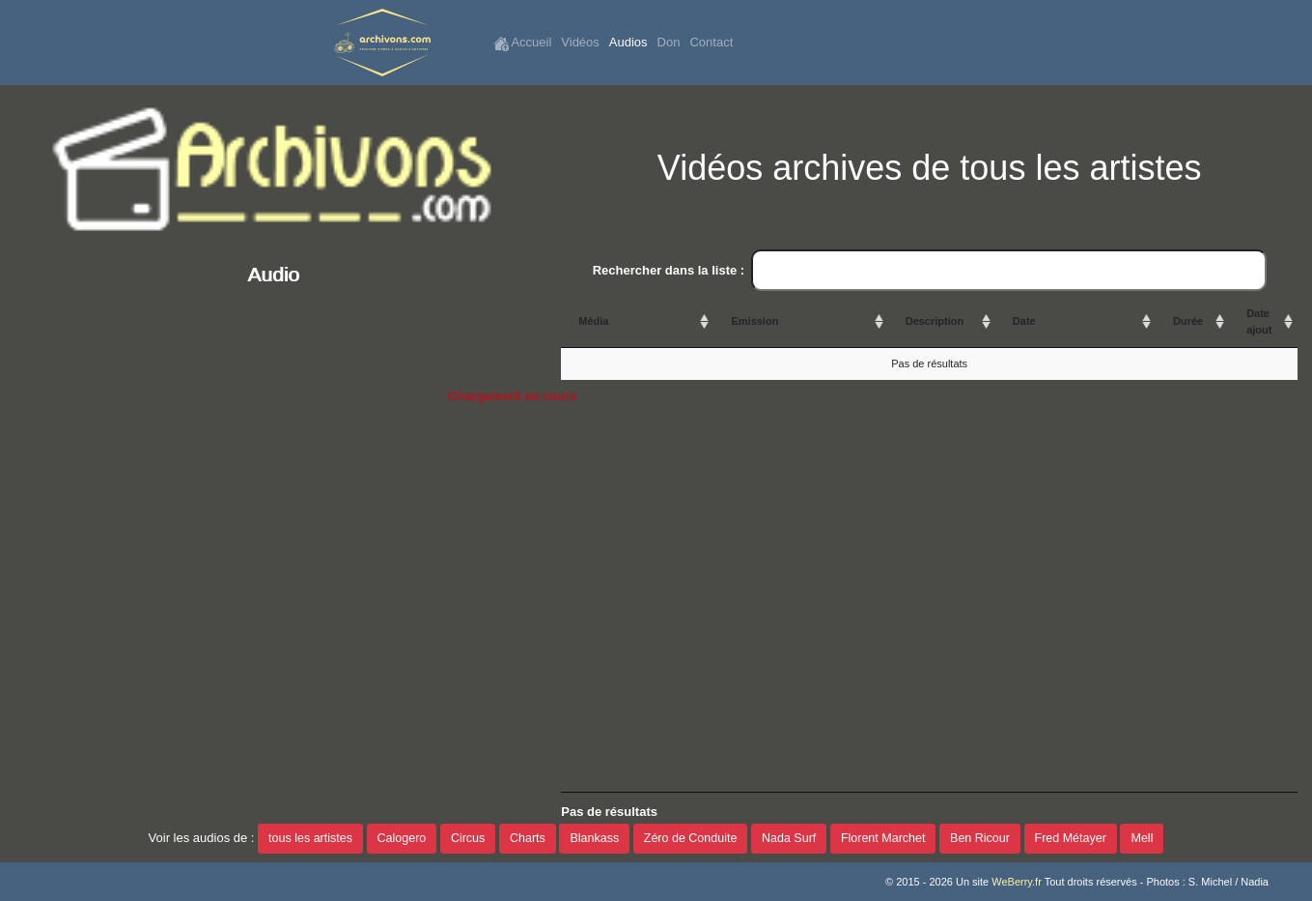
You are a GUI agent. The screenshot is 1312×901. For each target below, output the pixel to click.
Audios (628, 42)
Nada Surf (789, 838)
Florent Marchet (883, 838)
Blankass (594, 838)
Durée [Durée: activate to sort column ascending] (1188, 321)
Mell (1142, 838)
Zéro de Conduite (691, 838)
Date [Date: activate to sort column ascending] (1024, 321)
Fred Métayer (1070, 838)
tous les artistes (310, 838)
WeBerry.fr (1016, 881)
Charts (527, 838)
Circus (468, 838)
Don (669, 42)
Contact (711, 42)
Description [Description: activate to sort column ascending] (935, 321)
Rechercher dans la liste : (930, 270)
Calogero (402, 838)
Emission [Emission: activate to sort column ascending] (754, 321)
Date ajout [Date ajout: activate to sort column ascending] (1258, 321)
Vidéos (580, 42)
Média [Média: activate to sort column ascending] (593, 321)
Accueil (522, 43)
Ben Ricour (980, 838)
